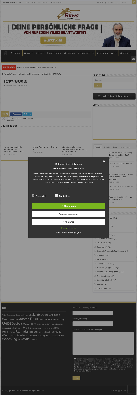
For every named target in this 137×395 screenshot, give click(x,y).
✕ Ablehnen (68, 222)
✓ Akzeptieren (68, 206)
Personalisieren (68, 228)
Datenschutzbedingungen (68, 232)
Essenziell (39, 195)
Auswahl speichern (68, 214)
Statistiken (62, 195)
